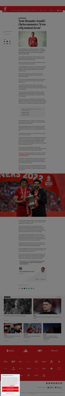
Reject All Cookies (10, 392)
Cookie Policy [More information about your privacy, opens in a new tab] (12, 387)
